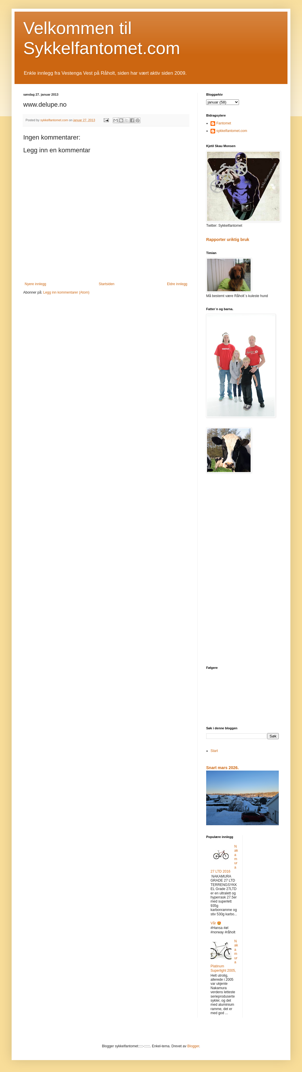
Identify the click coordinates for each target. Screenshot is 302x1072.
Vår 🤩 (216, 923)
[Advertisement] (242, 570)
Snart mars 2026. (222, 767)
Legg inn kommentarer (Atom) (66, 292)
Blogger (193, 1046)
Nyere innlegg (35, 284)
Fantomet (223, 123)
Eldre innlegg (177, 284)
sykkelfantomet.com (231, 131)
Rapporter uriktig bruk (227, 239)
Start (214, 751)
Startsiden (106, 284)
